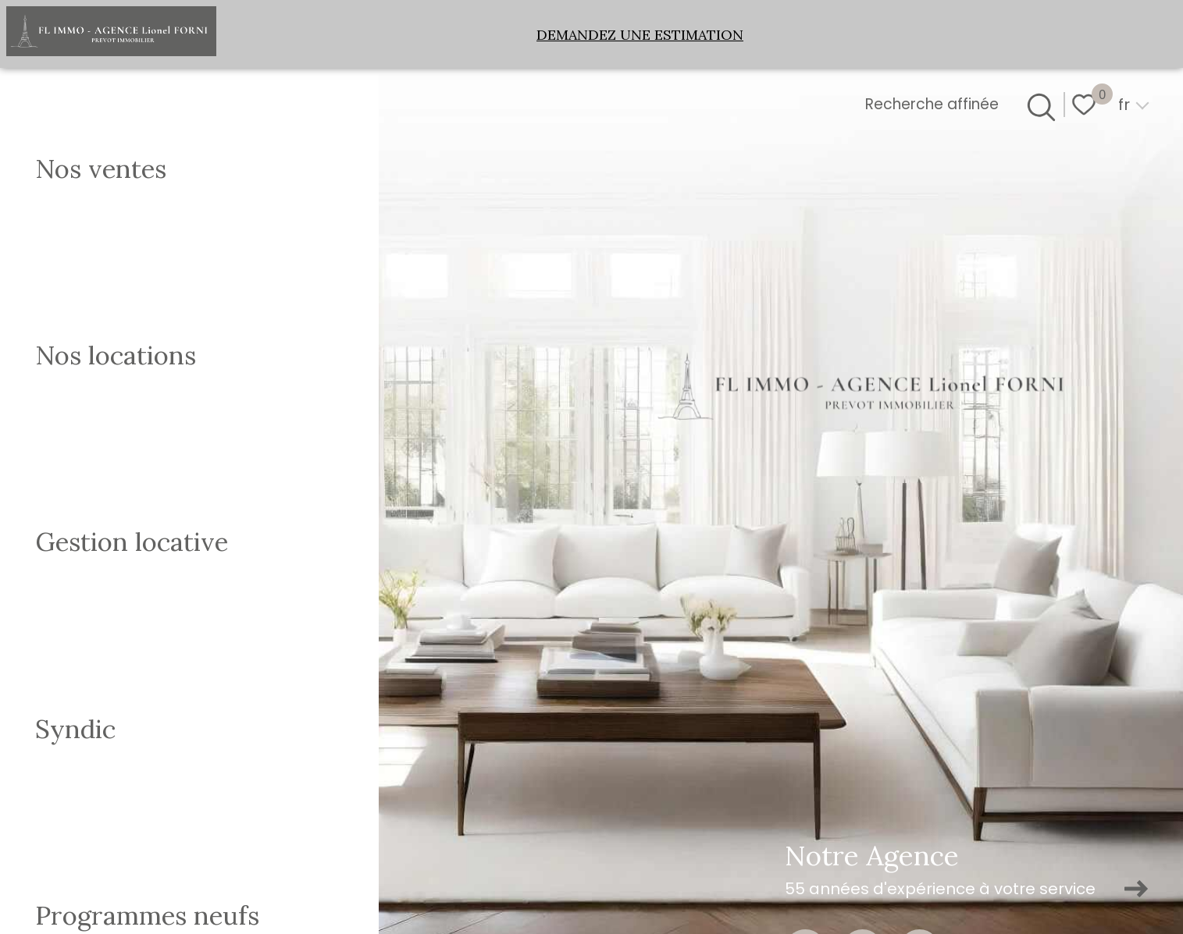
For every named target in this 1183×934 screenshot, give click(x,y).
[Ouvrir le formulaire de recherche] (1038, 104)
